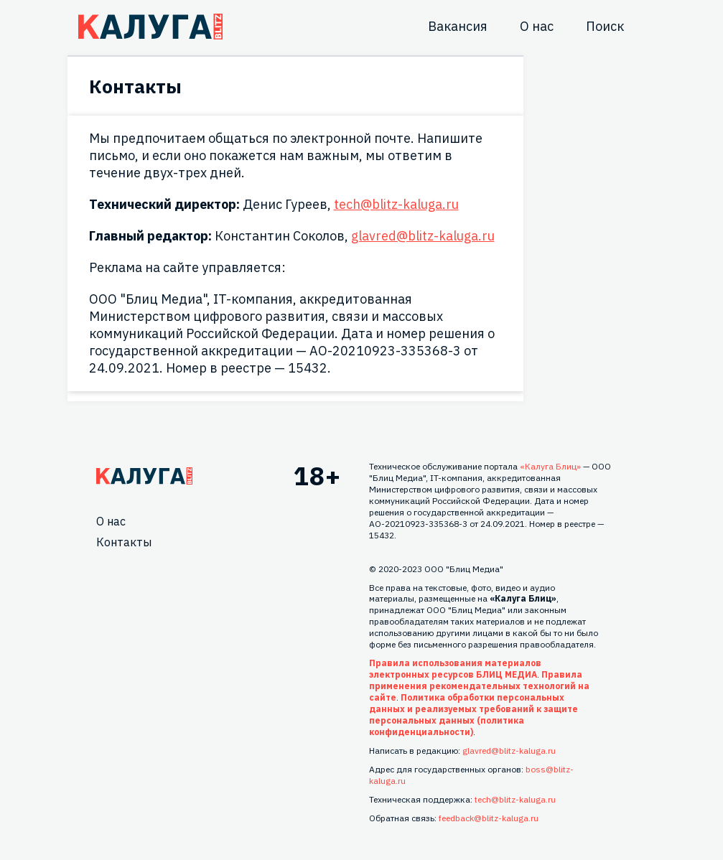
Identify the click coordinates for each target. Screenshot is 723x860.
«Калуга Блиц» (550, 466)
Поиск (605, 26)
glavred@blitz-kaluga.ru (423, 236)
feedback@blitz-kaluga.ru (488, 818)
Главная (144, 476)
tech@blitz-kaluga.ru (396, 204)
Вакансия (458, 26)
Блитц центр (150, 26)
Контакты (123, 542)
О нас (537, 26)
